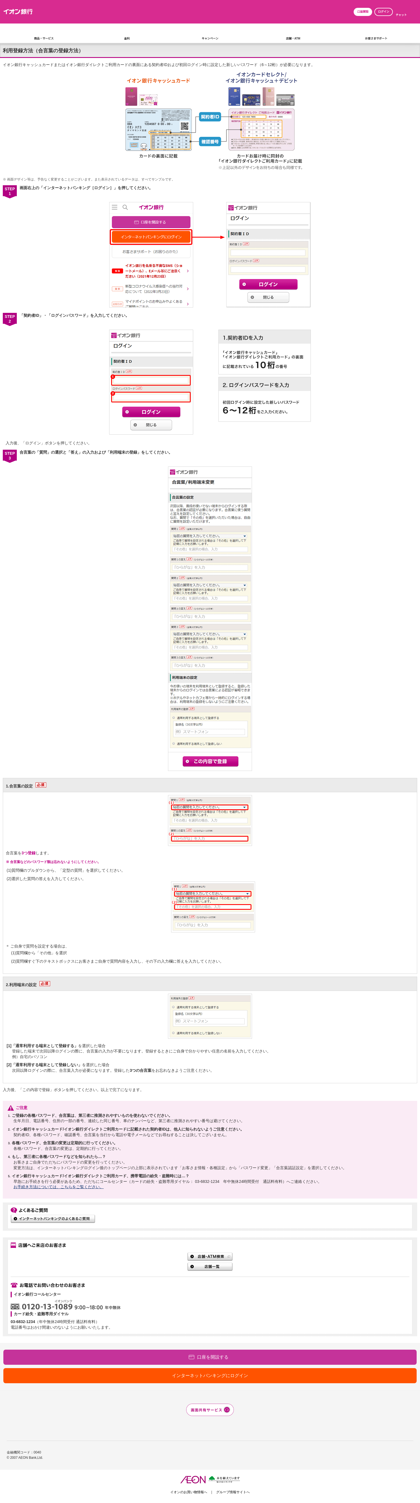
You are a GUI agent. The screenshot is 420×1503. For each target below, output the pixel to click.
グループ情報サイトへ (233, 1492)
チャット (401, 15)
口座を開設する (212, 1357)
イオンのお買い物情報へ (188, 1492)
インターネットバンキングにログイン (210, 1375)
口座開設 (362, 11)
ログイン (383, 11)
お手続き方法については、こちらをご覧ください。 (58, 1187)
